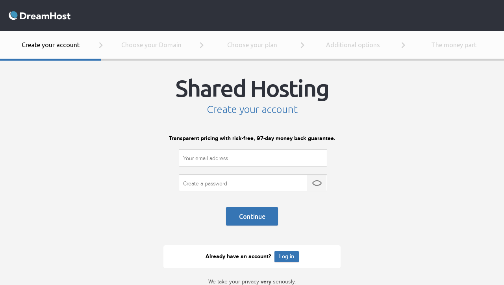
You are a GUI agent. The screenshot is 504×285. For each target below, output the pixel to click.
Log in (286, 256)
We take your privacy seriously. (252, 282)
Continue (252, 216)
